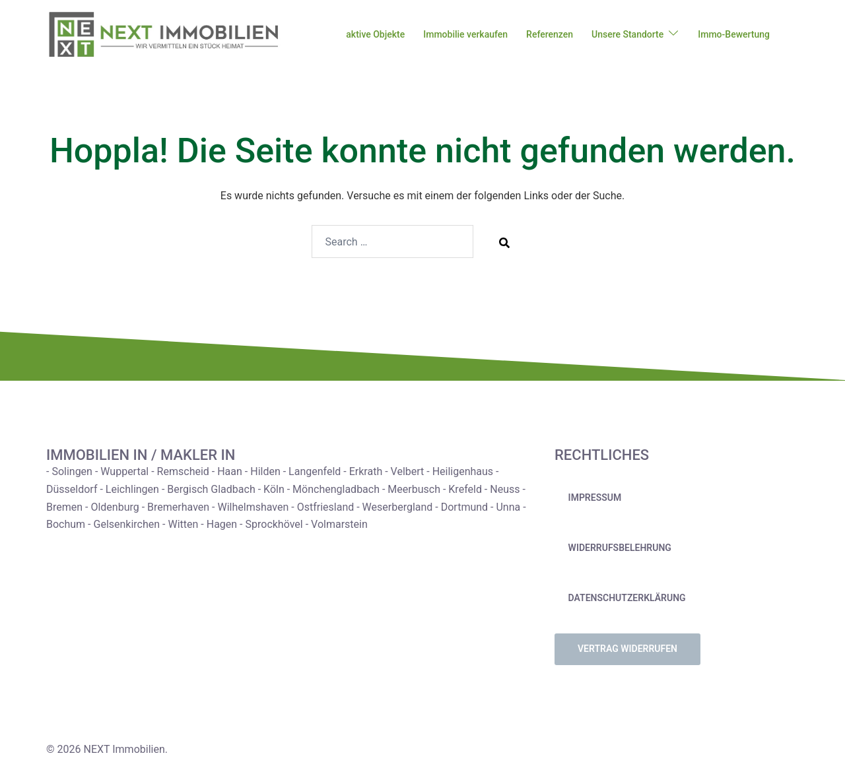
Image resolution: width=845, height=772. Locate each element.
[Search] (504, 242)
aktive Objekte (375, 34)
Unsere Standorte (627, 34)
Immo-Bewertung (734, 34)
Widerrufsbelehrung (619, 547)
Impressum (595, 497)
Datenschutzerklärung (627, 598)
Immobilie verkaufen (465, 34)
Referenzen (549, 34)
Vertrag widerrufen (627, 648)
